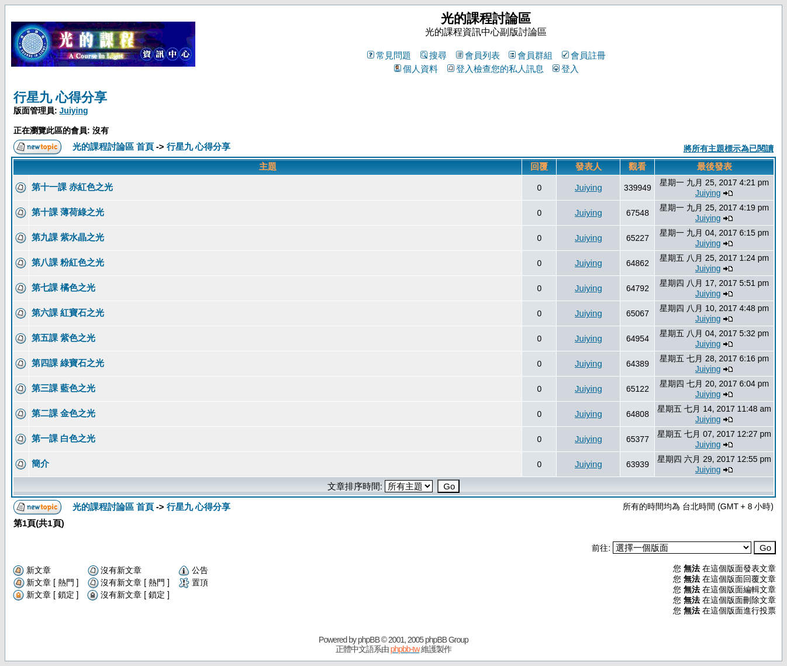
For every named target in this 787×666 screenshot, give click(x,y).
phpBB (368, 639)
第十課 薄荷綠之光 (68, 212)
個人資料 (416, 69)
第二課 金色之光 (63, 413)
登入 (566, 69)
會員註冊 (584, 55)
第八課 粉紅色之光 (68, 262)
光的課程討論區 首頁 (113, 146)
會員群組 (531, 55)
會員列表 (478, 55)
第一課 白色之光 (63, 438)
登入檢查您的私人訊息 (495, 69)
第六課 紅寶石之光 (68, 313)
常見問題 (389, 55)
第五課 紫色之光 (63, 338)
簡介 (40, 463)
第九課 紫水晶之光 (68, 237)
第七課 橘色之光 (63, 287)
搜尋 (433, 55)
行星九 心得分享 (60, 97)
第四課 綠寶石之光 (68, 363)
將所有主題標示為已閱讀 (729, 148)
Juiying (74, 110)
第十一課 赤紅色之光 (72, 187)
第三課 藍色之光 (63, 388)
